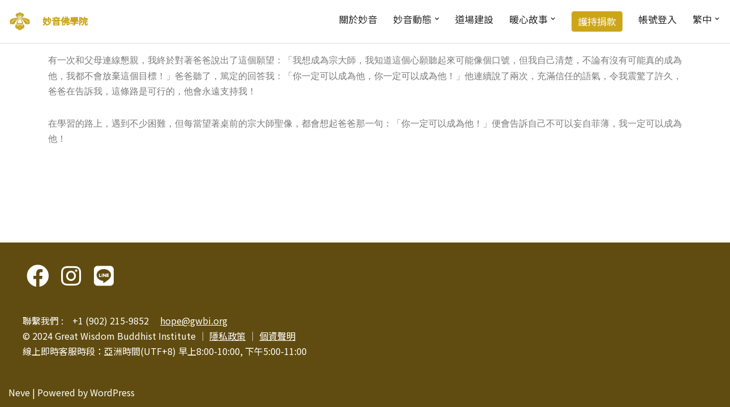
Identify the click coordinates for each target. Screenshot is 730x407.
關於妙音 (358, 19)
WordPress (112, 392)
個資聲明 (277, 336)
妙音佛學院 (65, 21)
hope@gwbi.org (193, 320)
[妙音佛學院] (19, 21)
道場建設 (474, 19)
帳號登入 (657, 19)
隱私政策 (227, 336)
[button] (437, 18)
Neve (19, 392)
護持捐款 (597, 21)
